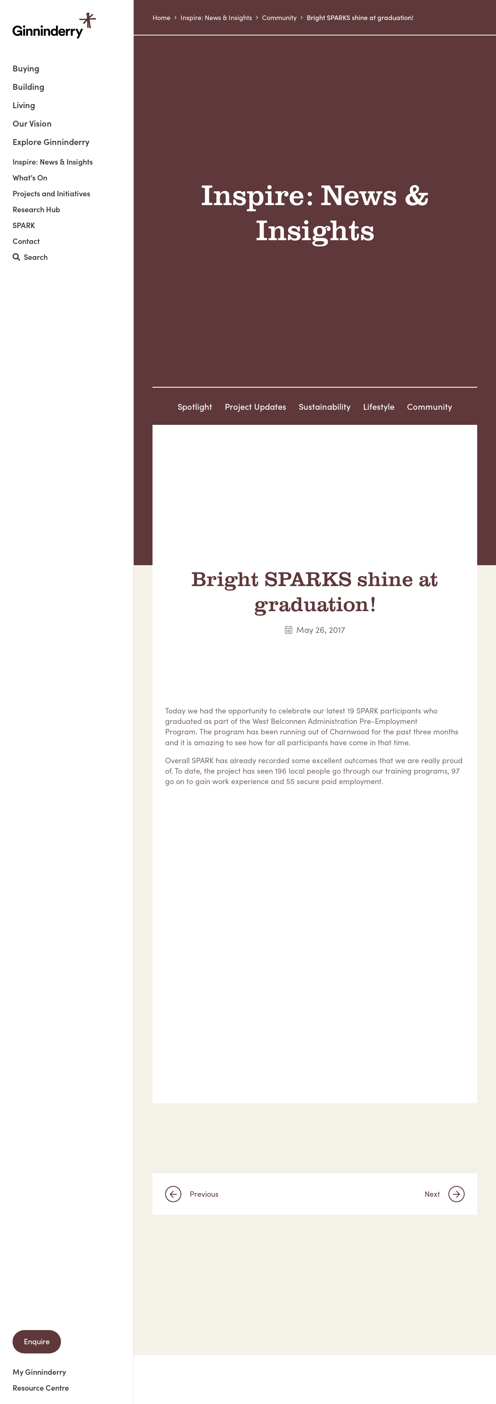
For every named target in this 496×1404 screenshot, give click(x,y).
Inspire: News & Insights (53, 161)
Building (28, 87)
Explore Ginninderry (51, 141)
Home (161, 17)
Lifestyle (378, 406)
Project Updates (255, 406)
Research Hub (36, 209)
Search (30, 257)
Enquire (37, 1341)
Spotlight (195, 406)
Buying (26, 68)
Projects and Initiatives (51, 193)
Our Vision (32, 124)
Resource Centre (41, 1387)
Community (279, 17)
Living (24, 105)
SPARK (24, 225)
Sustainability (325, 406)
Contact (26, 241)
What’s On (30, 177)
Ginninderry (54, 25)
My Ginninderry (39, 1372)
